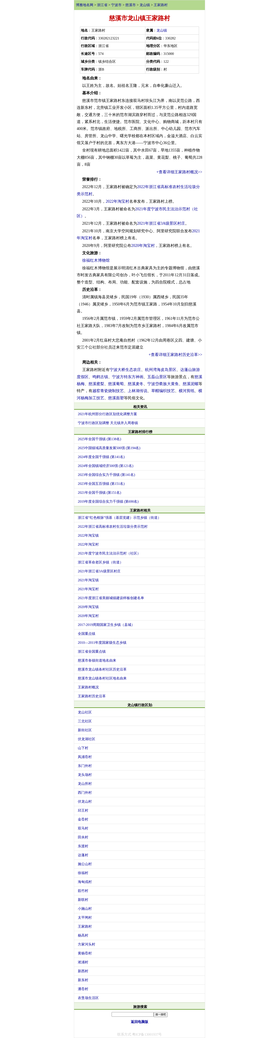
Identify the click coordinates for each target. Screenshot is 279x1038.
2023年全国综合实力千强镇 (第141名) (106, 475)
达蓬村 (83, 855)
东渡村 (83, 846)
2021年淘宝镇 (88, 580)
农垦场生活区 (88, 998)
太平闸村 (85, 917)
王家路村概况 (88, 687)
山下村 (83, 748)
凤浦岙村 (85, 757)
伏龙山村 (85, 801)
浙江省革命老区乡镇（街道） (100, 562)
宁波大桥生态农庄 (125, 369)
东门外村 (85, 766)
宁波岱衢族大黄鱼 (163, 384)
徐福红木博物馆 (96, 260)
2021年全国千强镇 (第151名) (99, 492)
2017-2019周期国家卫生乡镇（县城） (106, 625)
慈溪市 (130, 5)
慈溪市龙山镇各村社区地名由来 (102, 678)
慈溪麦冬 (135, 384)
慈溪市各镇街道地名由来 (97, 660)
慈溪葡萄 (116, 384)
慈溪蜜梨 (96, 384)
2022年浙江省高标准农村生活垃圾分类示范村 (113, 526)
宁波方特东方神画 (127, 377)
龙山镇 (145, 5)
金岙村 (83, 819)
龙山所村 (85, 783)
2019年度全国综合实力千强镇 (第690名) (108, 501)
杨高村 (83, 935)
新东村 (83, 980)
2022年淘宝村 (117, 201)
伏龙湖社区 (86, 739)
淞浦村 (83, 962)
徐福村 (83, 873)
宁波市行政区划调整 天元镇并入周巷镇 (108, 423)
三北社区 (85, 721)
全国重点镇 (86, 633)
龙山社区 (85, 712)
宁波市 (116, 5)
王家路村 (161, 5)
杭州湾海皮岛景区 (160, 369)
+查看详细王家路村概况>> (179, 172)
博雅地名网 (84, 5)
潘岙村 (83, 989)
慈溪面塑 (116, 398)
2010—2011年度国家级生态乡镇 (102, 642)
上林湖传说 (137, 391)
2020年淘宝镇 (88, 607)
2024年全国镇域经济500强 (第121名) (105, 466)
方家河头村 (86, 944)
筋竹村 (83, 891)
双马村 (83, 828)
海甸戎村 (85, 882)
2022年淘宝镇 (88, 535)
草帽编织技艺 (163, 391)
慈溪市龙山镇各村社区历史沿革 (102, 669)
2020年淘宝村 (143, 245)
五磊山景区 (157, 377)
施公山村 (85, 864)
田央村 (83, 837)
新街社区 (85, 730)
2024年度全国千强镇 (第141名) (101, 457)
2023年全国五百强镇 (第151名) (101, 483)
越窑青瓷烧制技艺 (108, 391)
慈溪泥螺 (190, 384)
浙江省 (102, 5)
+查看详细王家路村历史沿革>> (175, 354)
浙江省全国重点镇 (92, 651)
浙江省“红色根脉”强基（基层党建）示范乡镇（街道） (119, 517)
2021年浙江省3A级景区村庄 (161, 223)
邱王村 (83, 810)
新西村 (83, 971)
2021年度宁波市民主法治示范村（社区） (109, 553)
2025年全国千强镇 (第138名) (99, 439)
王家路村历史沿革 (92, 696)
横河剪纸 (186, 391)
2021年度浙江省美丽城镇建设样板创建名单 (111, 598)
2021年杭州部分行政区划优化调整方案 (107, 414)
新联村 (83, 900)
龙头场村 (85, 775)
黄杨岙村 (85, 953)
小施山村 (85, 908)
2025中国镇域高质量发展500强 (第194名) (109, 448)
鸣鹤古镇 (100, 377)
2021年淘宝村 (88, 589)
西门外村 (85, 792)
